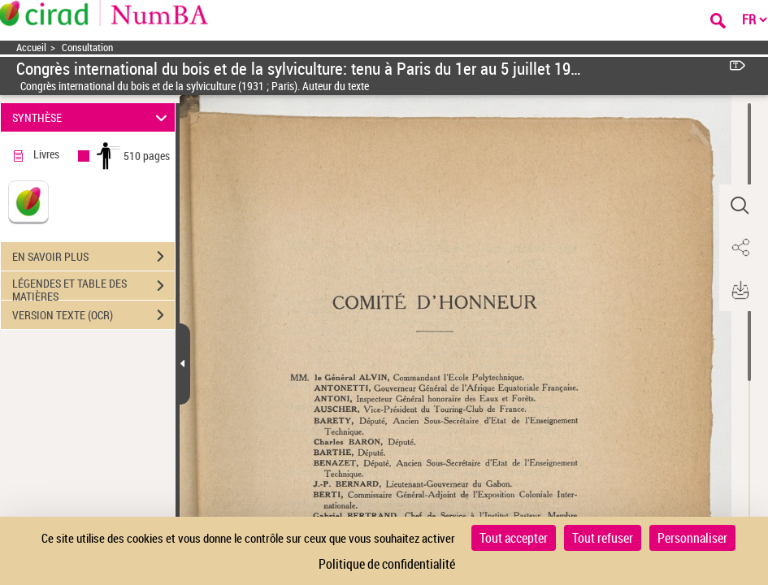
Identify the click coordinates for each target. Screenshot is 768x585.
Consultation (87, 47)
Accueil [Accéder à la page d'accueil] (31, 47)
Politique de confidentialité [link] (387, 564)
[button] (739, 205)
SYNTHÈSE (92, 117)
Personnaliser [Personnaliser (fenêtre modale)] (692, 538)
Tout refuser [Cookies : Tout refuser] (602, 538)
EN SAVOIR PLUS (93, 256)
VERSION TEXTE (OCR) (93, 315)
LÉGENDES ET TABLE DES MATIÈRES (93, 288)
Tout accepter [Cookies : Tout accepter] (513, 538)
